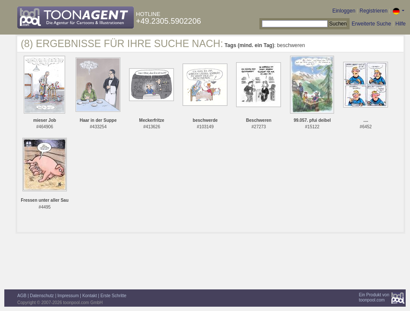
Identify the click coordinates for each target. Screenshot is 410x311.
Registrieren (374, 11)
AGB (21, 295)
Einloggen (343, 11)
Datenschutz (42, 295)
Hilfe (400, 24)
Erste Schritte (113, 295)
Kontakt (89, 295)
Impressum (68, 295)
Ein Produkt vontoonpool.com (374, 297)
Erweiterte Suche (371, 24)
